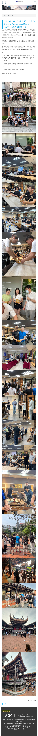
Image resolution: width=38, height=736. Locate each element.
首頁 (5, 15)
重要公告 (10, 15)
